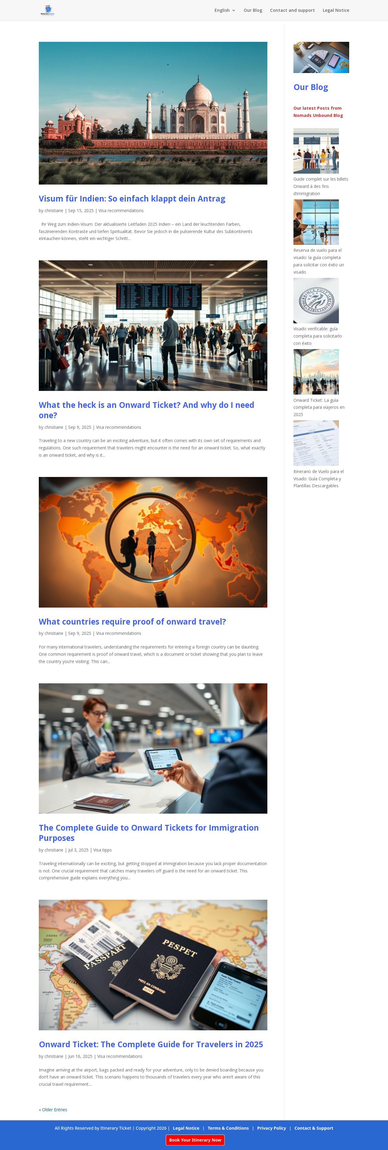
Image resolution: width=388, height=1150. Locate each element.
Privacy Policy (271, 1128)
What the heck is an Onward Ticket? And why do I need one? (146, 410)
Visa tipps (102, 850)
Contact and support (292, 10)
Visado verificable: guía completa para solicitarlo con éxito (317, 336)
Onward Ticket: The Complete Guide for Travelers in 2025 (151, 1044)
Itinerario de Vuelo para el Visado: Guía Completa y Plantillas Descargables (318, 478)
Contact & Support (314, 1128)
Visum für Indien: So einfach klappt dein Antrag (132, 198)
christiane (54, 210)
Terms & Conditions (228, 1128)
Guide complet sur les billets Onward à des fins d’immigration (320, 186)
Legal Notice (336, 10)
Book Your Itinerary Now (195, 1140)
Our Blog (253, 10)
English (222, 10)
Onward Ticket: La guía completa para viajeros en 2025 (319, 407)
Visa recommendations (121, 210)
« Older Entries (53, 1109)
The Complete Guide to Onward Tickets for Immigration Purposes (149, 832)
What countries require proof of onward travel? (132, 621)
